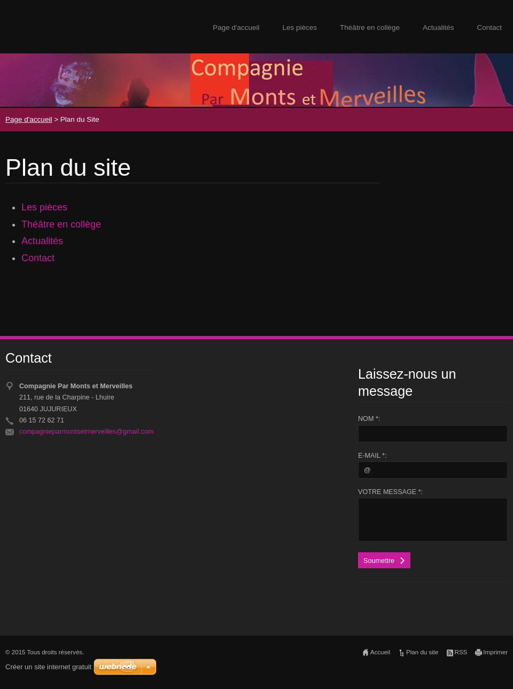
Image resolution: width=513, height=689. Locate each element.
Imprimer (495, 652)
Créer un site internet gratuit (48, 667)
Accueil (380, 652)
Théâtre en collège (370, 28)
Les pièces (300, 28)
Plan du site (422, 652)
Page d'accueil (236, 28)
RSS (461, 652)
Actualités (438, 28)
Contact (489, 28)
